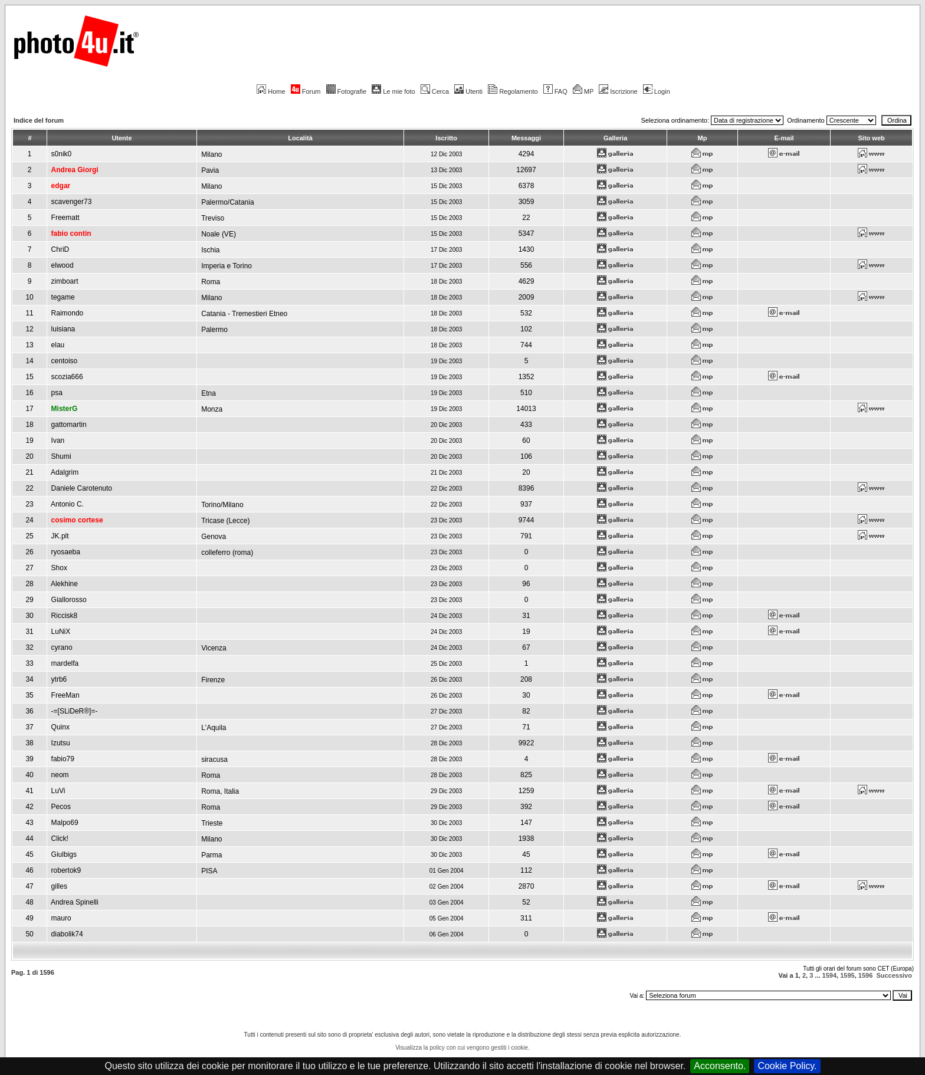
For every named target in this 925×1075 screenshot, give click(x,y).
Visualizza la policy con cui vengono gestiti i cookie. (462, 1047)
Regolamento (512, 91)
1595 (847, 975)
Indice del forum (39, 120)
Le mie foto (393, 91)
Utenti (468, 91)
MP (583, 91)
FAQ (555, 91)
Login (656, 91)
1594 (829, 975)
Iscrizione (618, 91)
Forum (306, 91)
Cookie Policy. (786, 1066)
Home (271, 91)
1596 (865, 975)
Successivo (894, 975)
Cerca (435, 91)
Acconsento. (720, 1066)
